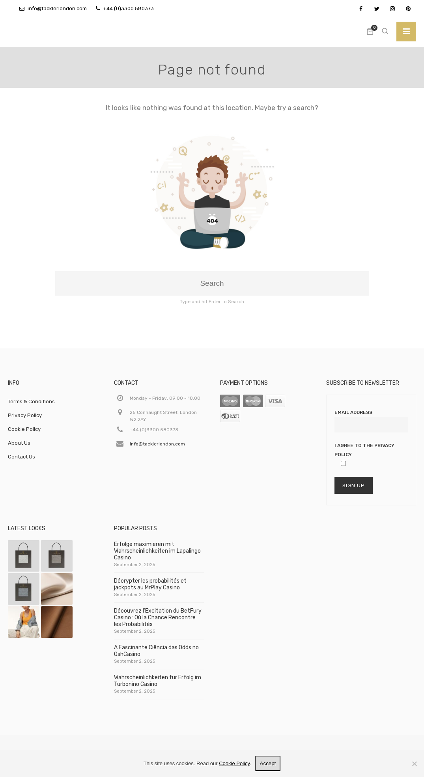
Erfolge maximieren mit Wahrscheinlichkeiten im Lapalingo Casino (157, 554)
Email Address (353, 412)
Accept (268, 763)
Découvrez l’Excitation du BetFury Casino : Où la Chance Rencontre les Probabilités (158, 620)
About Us (19, 443)
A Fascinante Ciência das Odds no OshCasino (156, 654)
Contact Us (21, 457)
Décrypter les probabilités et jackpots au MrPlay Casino (150, 587)
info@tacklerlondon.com (57, 8)
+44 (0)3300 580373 (128, 8)
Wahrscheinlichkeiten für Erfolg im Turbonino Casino (157, 684)
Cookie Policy (24, 429)
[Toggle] (406, 31)
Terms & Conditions (31, 401)
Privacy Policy (25, 415)
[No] (414, 764)
